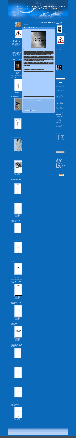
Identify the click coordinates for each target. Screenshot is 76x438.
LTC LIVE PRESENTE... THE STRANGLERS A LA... (60, 103)
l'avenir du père (41, 103)
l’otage (27, 101)
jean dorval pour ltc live (59, 159)
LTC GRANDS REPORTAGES (58, 120)
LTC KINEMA (58, 122)
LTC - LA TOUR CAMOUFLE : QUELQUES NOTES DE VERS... (41, 7)
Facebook (32, 110)
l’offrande (50, 101)
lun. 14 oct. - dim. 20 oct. (60, 140)
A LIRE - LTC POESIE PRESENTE (59, 128)
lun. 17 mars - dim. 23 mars (60, 138)
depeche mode (60, 165)
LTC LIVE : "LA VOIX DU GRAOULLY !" (60, 126)
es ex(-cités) (46, 101)
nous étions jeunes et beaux (43, 102)
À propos (61, 46)
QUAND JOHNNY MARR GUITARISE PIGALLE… (60, 89)
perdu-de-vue (31, 102)
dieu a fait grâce (36, 102)
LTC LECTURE (58, 123)
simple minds (60, 158)
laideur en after (26, 102)
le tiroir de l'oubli (32, 103)
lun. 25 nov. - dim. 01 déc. (60, 139)
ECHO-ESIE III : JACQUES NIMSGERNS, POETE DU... (60, 100)
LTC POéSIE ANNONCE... (60, 110)
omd (57, 169)
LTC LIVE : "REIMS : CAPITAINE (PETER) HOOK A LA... (59, 96)
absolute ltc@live (58, 161)
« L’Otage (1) (39, 22)
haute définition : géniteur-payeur (39, 101)
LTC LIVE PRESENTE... (60, 107)
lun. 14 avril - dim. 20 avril (60, 137)
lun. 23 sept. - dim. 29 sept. (60, 141)
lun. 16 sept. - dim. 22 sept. (60, 142)
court (28, 103)
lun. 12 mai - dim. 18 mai (60, 136)
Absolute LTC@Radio (59, 116)
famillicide (36, 103)
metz (61, 167)
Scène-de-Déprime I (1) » (51, 22)
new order (58, 169)
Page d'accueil (44, 22)
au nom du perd (31, 101)
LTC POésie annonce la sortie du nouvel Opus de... (60, 91)
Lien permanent (44, 100)
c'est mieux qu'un (27, 110)
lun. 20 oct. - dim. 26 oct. (60, 135)
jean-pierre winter (46, 103)
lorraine (58, 163)
